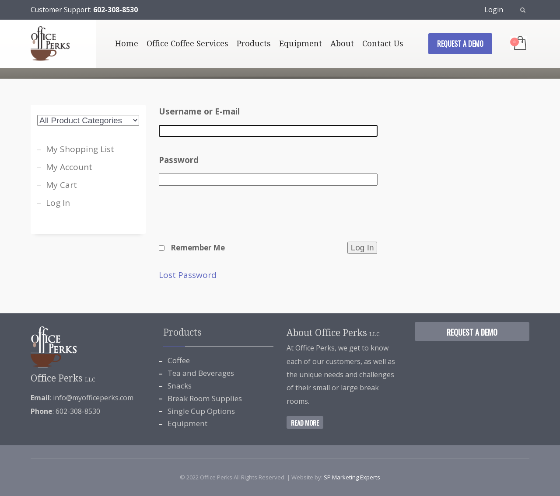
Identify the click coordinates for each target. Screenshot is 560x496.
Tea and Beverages (201, 373)
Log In (58, 202)
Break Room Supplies (205, 398)
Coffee (179, 360)
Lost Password (188, 275)
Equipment (187, 423)
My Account (69, 167)
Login (493, 9)
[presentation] (225, 219)
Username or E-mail (199, 111)
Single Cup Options (201, 411)
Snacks (180, 386)
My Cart (61, 185)
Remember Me (198, 248)
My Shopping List (80, 149)
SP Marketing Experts (352, 477)
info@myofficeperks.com (93, 397)
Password (179, 160)
